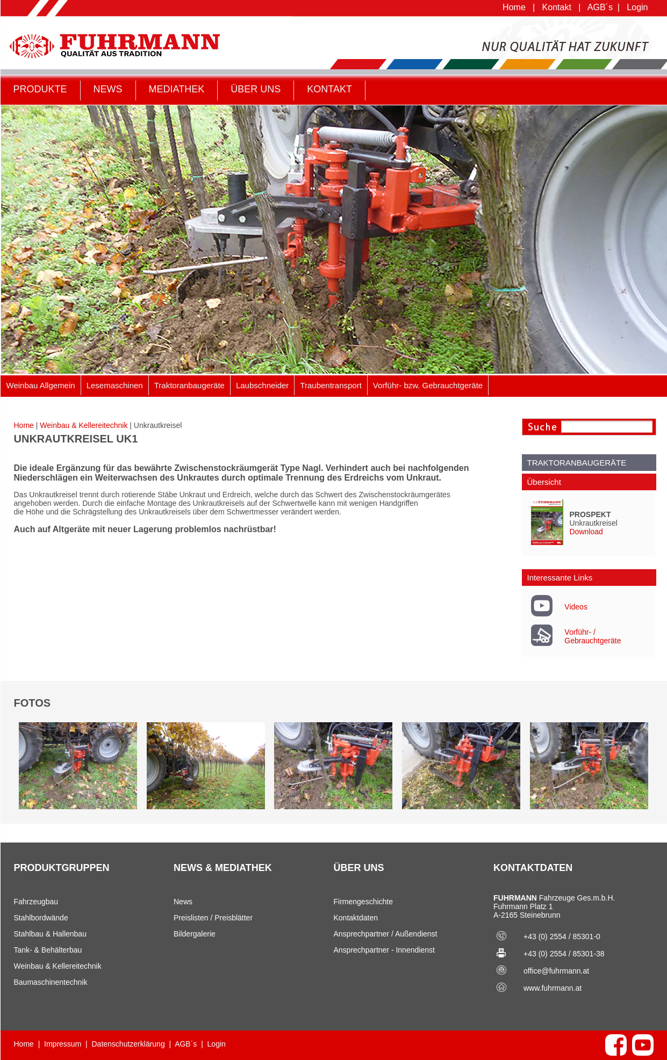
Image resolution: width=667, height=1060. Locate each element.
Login (637, 7)
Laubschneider (262, 385)
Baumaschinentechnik (51, 982)
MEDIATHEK (177, 89)
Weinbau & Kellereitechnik (83, 425)
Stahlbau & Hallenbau (50, 934)
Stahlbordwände (41, 917)
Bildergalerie (195, 934)
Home (514, 7)
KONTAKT (329, 89)
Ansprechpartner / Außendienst (386, 934)
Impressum (62, 1044)
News (183, 901)
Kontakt (556, 7)
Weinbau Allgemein (40, 385)
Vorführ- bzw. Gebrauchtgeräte (428, 385)
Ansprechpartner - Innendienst (384, 950)
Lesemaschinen (115, 385)
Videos (575, 606)
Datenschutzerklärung (128, 1044)
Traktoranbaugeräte (189, 385)
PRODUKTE (40, 89)
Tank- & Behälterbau (48, 950)
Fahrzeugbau (36, 901)
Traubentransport (331, 385)
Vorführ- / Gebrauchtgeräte (592, 636)
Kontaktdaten (356, 917)
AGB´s (600, 7)
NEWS (108, 89)
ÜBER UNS (256, 89)
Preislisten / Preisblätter (213, 917)
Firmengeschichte (363, 901)
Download (586, 531)
